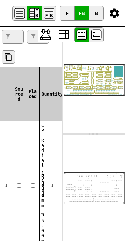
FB (82, 13)
